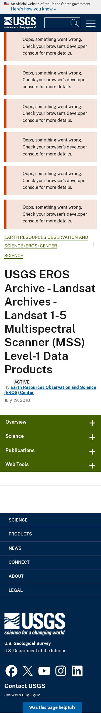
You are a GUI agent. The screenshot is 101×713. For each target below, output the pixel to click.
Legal (16, 590)
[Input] (62, 22)
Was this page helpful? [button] (52, 707)
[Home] (20, 27)
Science (13, 255)
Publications (20, 450)
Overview (15, 422)
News (15, 548)
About (16, 576)
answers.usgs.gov (22, 694)
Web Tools (17, 464)
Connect (19, 562)
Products (20, 534)
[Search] (74, 22)
